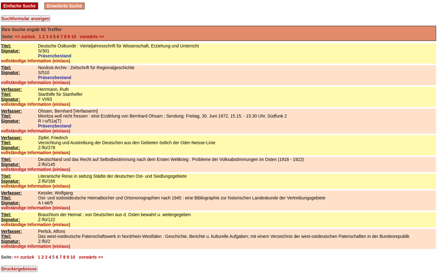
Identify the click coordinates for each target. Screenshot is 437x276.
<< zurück (26, 36)
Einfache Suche (19, 5)
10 (73, 36)
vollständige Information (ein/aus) (35, 60)
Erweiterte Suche (64, 5)
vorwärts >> (90, 36)
